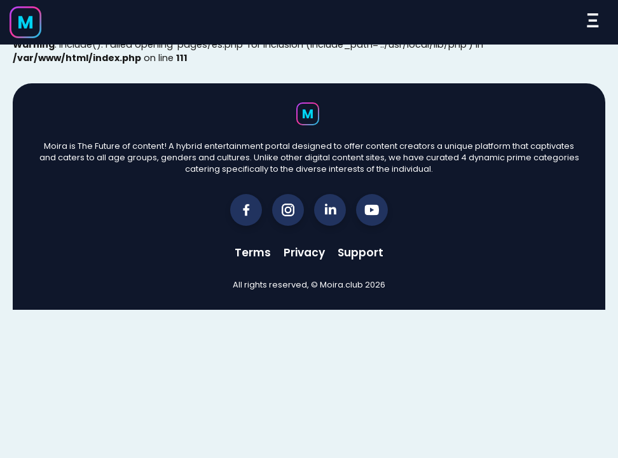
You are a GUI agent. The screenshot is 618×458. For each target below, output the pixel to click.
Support (360, 252)
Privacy (304, 252)
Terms (253, 252)
